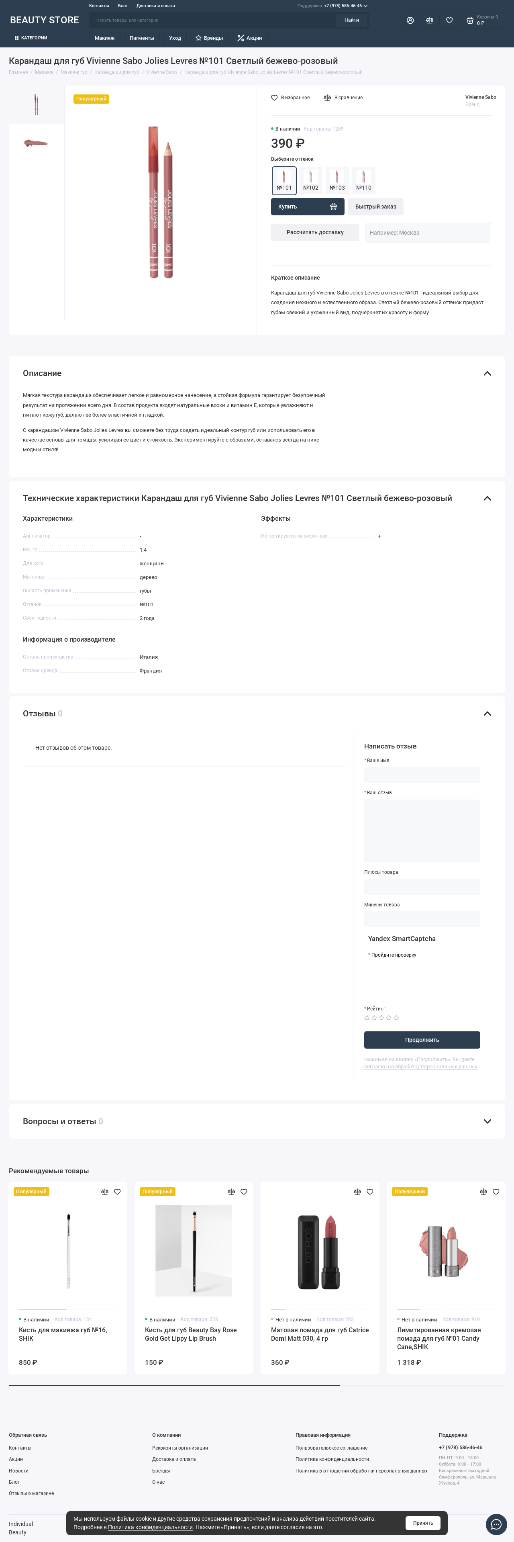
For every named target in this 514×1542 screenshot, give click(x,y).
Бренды (209, 38)
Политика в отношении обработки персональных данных (362, 1471)
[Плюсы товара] (422, 887)
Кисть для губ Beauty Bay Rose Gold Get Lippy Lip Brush (191, 1334)
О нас (158, 1482)
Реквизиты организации (180, 1448)
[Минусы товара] (422, 919)
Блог (123, 5)
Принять (423, 1523)
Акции (249, 38)
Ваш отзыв (379, 793)
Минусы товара (382, 905)
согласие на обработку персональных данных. (421, 1066)
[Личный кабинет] (410, 20)
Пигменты (142, 38)
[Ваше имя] (422, 775)
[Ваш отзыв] (422, 831)
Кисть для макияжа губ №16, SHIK (63, 1334)
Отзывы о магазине (31, 1493)
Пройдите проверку (393, 955)
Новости (19, 1471)
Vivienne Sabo (480, 97)
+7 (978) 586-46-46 (332, 6)
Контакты (99, 5)
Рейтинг (376, 1009)
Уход (175, 38)
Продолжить (422, 1040)
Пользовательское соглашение (331, 1448)
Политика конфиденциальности (150, 1527)
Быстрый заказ (375, 206)
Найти (352, 20)
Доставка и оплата (156, 5)
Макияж (105, 38)
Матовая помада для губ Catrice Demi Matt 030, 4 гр (320, 1334)
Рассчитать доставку (315, 232)
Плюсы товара (381, 872)
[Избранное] (449, 20)
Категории (31, 38)
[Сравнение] (429, 20)
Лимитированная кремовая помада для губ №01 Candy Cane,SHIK (439, 1338)
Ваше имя (378, 760)
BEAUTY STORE (44, 20)
